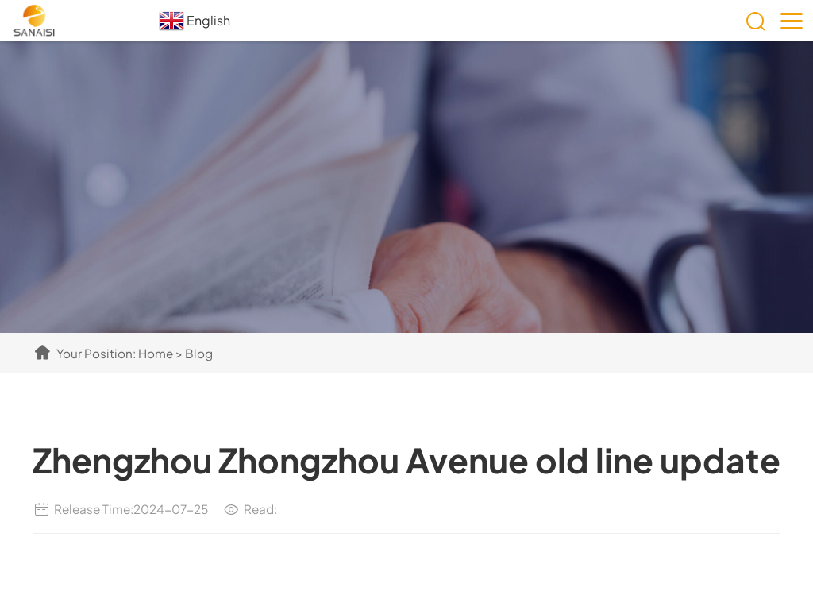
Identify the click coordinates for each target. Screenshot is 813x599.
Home (155, 353)
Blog (199, 353)
